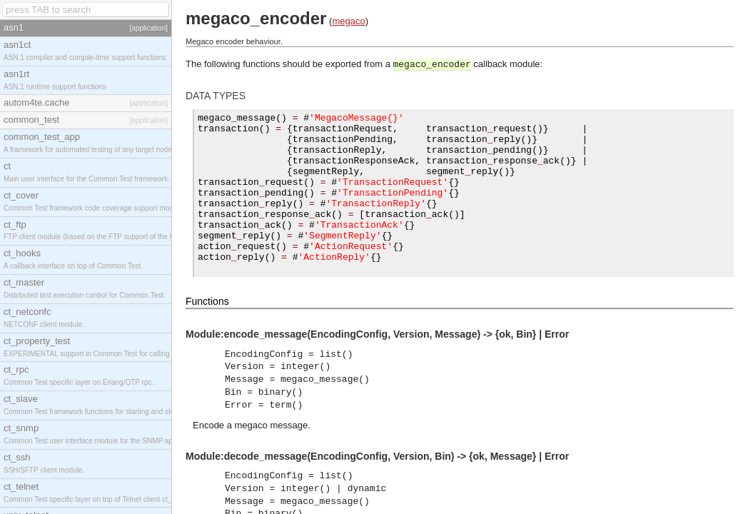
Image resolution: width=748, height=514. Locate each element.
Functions (207, 318)
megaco (348, 21)
